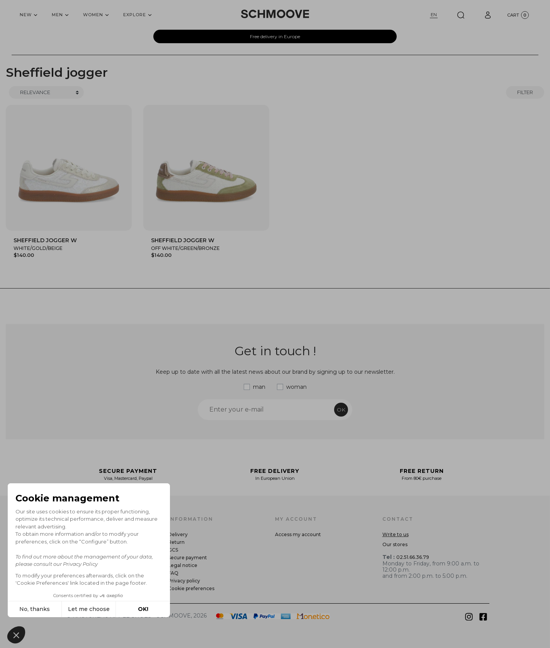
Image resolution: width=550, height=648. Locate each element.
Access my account (298, 534)
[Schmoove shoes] (275, 14)
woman (296, 386)
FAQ (173, 573)
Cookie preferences (191, 588)
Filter (525, 92)
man (259, 386)
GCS (173, 550)
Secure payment (187, 557)
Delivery (178, 534)
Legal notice (182, 565)
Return (176, 542)
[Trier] (46, 92)
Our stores (394, 544)
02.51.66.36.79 (412, 557)
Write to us (395, 534)
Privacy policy (184, 581)
